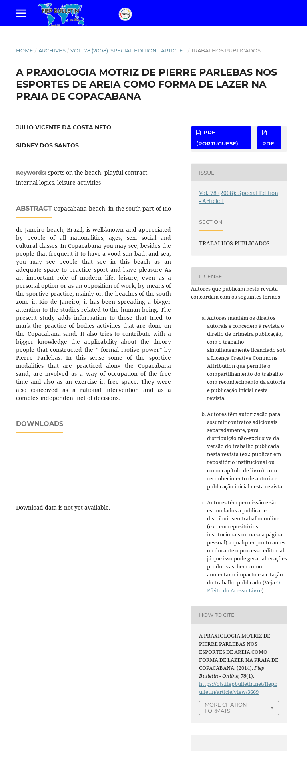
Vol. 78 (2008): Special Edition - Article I (128, 50)
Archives (52, 50)
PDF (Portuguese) (217, 138)
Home (24, 50)
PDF (268, 143)
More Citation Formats (226, 707)
